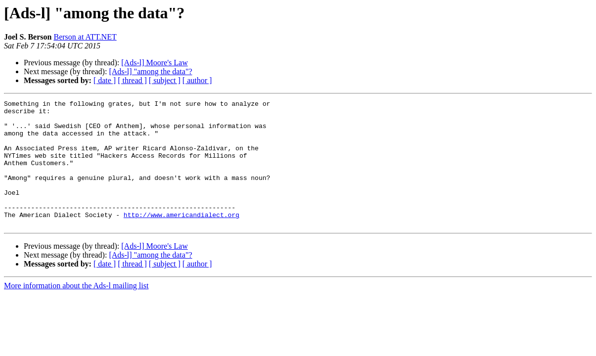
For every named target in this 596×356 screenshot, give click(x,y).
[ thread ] (132, 80)
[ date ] (104, 80)
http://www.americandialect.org (181, 238)
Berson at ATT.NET (84, 37)
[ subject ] (165, 80)
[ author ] (197, 80)
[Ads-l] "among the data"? (150, 71)
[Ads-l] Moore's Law (154, 62)
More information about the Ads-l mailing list (76, 311)
